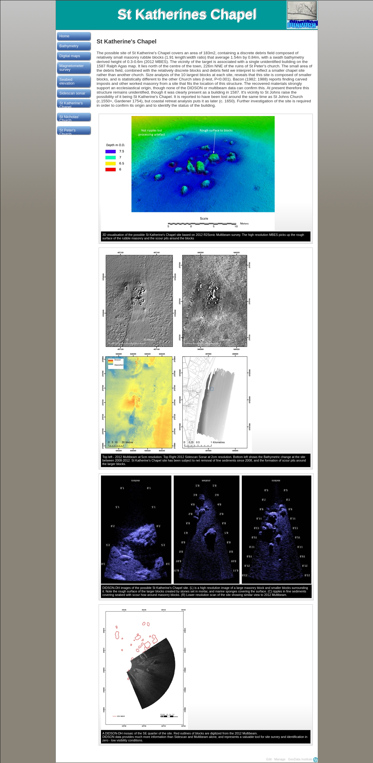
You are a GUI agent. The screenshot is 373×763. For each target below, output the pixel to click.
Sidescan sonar (72, 93)
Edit (268, 759)
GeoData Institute (300, 759)
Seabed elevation (66, 81)
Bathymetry (69, 46)
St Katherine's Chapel (71, 105)
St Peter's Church (67, 132)
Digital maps (69, 56)
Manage (280, 759)
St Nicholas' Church (69, 119)
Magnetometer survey (71, 68)
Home (64, 36)
